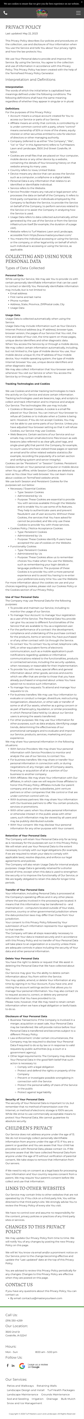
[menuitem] (20, 1386)
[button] (78, 13)
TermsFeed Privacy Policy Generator (31, 73)
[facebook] (7, 1366)
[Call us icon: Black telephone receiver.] (5, 14)
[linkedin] (13, 1366)
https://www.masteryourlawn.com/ (50, 235)
